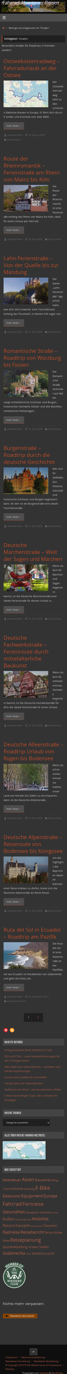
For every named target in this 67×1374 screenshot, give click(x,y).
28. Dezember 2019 (38, 996)
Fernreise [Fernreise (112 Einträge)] (33, 1204)
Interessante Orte (16, 1001)
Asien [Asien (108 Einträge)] (28, 1179)
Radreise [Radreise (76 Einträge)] (11, 1232)
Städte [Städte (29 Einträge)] (44, 1247)
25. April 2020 (35, 429)
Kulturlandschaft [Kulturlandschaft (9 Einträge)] (23, 1219)
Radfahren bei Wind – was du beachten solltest (32, 1089)
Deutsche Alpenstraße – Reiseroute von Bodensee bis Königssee (33, 844)
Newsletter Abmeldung (46, 1361)
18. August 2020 (36, 135)
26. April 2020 (35, 239)
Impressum (11, 1357)
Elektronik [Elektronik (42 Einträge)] (11, 1195)
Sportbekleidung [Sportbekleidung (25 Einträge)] (15, 1247)
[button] (6, 1030)
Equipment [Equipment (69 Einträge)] (32, 1196)
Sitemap (9, 1369)
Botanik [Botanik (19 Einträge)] (18, 1189)
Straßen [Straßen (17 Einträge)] (33, 1247)
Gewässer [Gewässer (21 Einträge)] (32, 1212)
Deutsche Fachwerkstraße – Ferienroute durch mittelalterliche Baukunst (26, 651)
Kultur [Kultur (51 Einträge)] (8, 1218)
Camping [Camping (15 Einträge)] (29, 1188)
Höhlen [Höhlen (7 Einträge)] (54, 1212)
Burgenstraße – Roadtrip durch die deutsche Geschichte (29, 454)
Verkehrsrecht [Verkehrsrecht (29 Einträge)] (43, 1253)
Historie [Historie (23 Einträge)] (45, 1212)
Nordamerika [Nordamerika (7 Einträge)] (36, 1226)
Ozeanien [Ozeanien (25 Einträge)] (50, 1225)
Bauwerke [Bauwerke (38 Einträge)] (43, 1179)
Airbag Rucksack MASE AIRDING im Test (28, 1050)
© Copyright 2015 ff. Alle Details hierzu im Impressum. (33, 1365)
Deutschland (13, 139)
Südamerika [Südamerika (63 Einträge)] (14, 1253)
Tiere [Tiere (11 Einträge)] (28, 1253)
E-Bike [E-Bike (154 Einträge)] (42, 1187)
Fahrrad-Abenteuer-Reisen (31, 2)
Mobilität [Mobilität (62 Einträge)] (40, 1219)
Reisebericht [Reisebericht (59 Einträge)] (32, 1232)
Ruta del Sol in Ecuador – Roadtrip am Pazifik (32, 933)
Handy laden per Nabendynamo (23, 1083)
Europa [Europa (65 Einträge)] (50, 1196)
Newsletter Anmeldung (17, 1361)
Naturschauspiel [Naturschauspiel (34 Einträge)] (16, 1225)
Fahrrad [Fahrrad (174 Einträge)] (12, 1203)
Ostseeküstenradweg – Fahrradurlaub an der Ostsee (31, 68)
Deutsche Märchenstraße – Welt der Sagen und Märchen (33, 552)
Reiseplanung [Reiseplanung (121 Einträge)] (25, 1240)
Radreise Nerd (15, 135)
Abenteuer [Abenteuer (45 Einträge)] (12, 1179)
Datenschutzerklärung (33, 1357)
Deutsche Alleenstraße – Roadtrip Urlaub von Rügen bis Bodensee (33, 751)
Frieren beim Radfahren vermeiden (25, 1077)
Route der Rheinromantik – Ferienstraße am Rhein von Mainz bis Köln (32, 169)
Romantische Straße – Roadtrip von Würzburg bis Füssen (32, 357)
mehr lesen (14, 125)
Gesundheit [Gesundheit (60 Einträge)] (14, 1212)
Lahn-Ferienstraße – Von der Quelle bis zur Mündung (31, 265)
